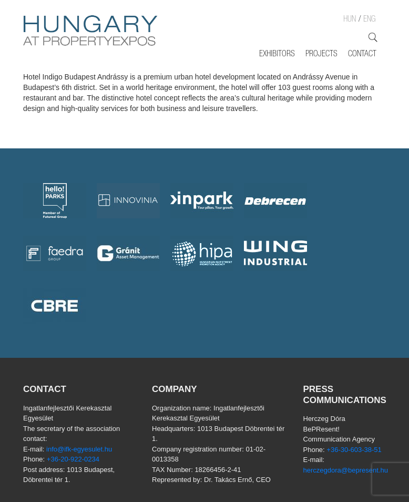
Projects (321, 55)
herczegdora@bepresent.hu (345, 470)
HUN (349, 20)
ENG (369, 20)
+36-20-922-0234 (73, 459)
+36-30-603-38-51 (353, 450)
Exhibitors (277, 55)
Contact (362, 55)
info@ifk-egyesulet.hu (79, 449)
